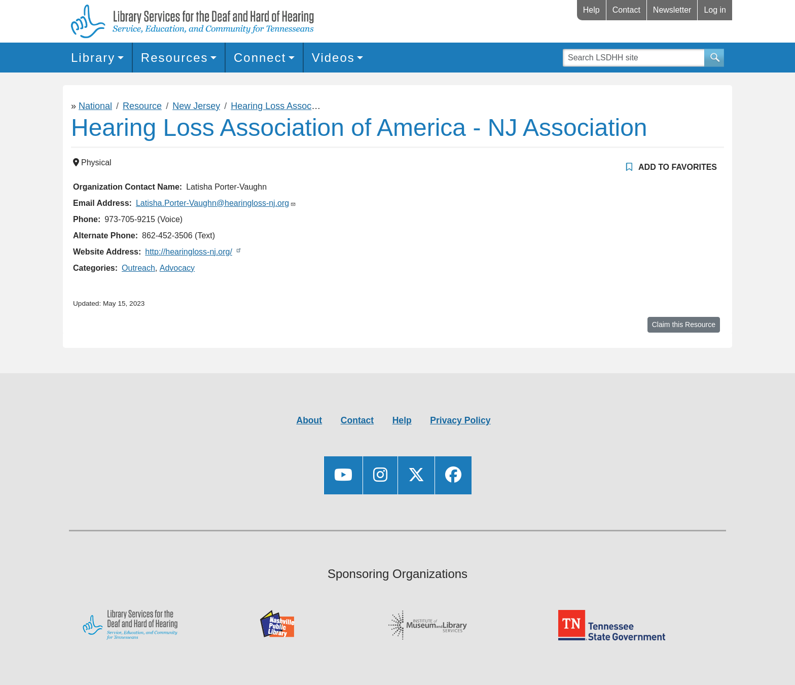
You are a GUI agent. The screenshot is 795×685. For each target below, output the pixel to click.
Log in (715, 10)
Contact (626, 10)
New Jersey (196, 106)
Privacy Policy (460, 420)
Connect (260, 57)
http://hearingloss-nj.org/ (188, 251)
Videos (333, 57)
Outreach (138, 268)
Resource (142, 106)
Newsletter (672, 10)
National (95, 106)
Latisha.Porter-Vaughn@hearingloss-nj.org (212, 203)
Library (93, 57)
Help (591, 10)
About (309, 420)
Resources (174, 57)
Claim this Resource (683, 324)
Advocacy (177, 268)
